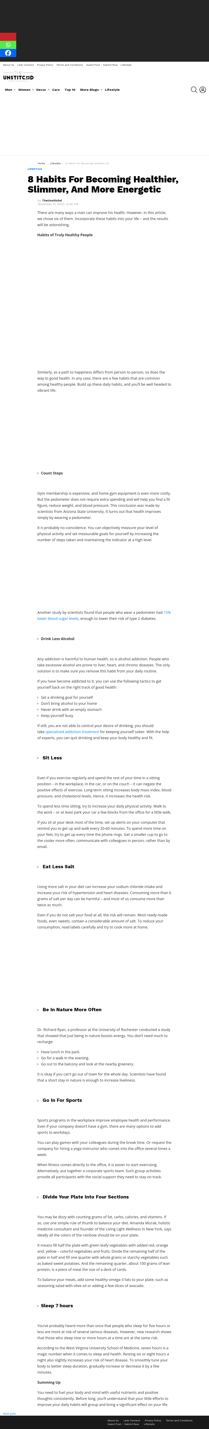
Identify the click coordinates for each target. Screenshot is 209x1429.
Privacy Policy (45, 65)
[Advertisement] (104, 30)
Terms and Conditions (69, 65)
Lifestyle (126, 65)
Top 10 (70, 90)
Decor (41, 90)
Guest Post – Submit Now (102, 65)
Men (8, 90)
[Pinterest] (8, 37)
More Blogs (89, 90)
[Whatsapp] (8, 45)
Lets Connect (25, 65)
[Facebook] (8, 53)
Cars (56, 90)
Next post (9, 1413)
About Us (8, 65)
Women (24, 90)
